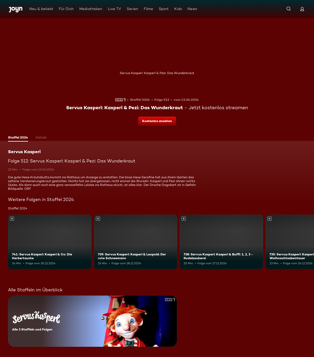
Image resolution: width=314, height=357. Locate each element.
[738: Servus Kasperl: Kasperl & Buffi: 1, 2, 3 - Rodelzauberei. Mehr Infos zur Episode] (221, 242)
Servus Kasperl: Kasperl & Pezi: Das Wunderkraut (157, 73)
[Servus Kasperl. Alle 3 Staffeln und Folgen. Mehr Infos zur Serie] (92, 321)
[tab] (18, 138)
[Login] (302, 8)
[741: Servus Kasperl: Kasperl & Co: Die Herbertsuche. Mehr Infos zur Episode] (50, 242)
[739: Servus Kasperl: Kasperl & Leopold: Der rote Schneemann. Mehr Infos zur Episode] (135, 242)
